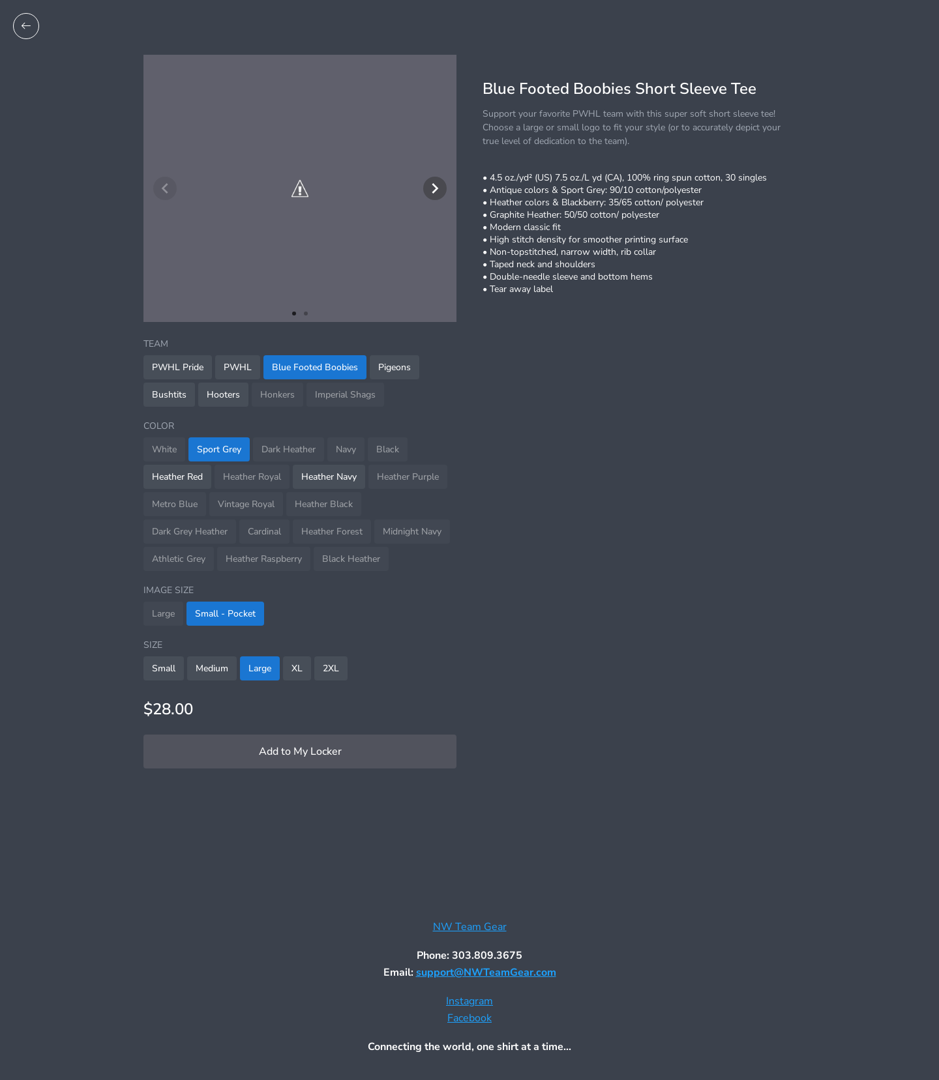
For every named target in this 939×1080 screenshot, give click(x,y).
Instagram (469, 1001)
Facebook (469, 1018)
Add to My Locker (300, 751)
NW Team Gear (470, 927)
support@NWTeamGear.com (486, 972)
